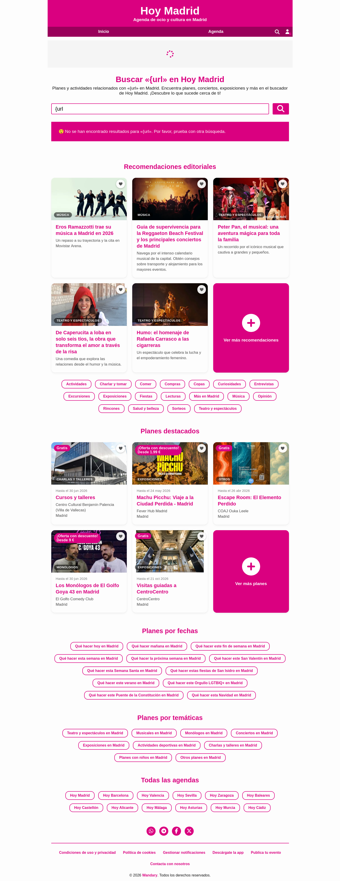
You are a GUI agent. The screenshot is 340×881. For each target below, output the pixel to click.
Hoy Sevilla (187, 795)
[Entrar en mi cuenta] (287, 32)
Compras (172, 384)
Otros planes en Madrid (201, 757)
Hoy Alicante (122, 808)
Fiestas (146, 396)
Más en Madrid (206, 396)
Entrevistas (264, 384)
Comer (146, 384)
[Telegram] (163, 831)
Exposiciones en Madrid (104, 745)
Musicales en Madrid (154, 733)
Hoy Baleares (258, 795)
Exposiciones (115, 396)
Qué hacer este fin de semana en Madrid (230, 646)
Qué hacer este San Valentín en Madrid (247, 658)
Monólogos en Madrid (204, 733)
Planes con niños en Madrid (143, 757)
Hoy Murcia (225, 808)
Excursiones (79, 396)
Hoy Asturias (191, 808)
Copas (199, 384)
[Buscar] (276, 32)
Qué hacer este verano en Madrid (125, 683)
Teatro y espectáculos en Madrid (95, 733)
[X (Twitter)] (189, 831)
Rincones (111, 409)
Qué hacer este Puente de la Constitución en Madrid (134, 695)
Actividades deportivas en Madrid (167, 745)
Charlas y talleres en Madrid (233, 745)
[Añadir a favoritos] (120, 184)
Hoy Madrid (80, 795)
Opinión (265, 396)
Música (238, 396)
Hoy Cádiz (257, 808)
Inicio (103, 31)
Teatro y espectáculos (218, 409)
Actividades (76, 384)
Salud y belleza (146, 409)
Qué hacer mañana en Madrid (157, 646)
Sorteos (179, 409)
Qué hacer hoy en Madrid (96, 646)
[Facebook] (176, 831)
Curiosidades (229, 384)
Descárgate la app (228, 852)
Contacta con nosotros (170, 864)
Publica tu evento (266, 852)
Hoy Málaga (157, 808)
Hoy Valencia (153, 795)
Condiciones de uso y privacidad (87, 852)
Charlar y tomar (113, 384)
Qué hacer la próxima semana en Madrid (166, 658)
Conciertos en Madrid (254, 733)
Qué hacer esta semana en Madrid (88, 658)
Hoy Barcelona (115, 795)
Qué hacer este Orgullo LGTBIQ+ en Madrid (205, 683)
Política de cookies (139, 852)
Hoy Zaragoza (222, 795)
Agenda (215, 31)
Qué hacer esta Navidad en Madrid (221, 695)
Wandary (149, 875)
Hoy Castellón (86, 808)
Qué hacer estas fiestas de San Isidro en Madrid (211, 671)
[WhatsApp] (151, 831)
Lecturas (173, 396)
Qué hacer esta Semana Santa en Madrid (122, 671)
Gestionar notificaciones (184, 852)
